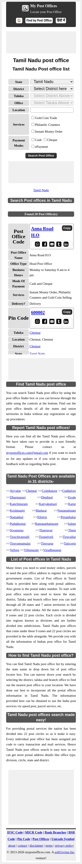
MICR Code (33, 832)
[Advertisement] (41, 42)
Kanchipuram (19, 504)
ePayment (41, 146)
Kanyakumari (48, 504)
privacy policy (64, 845)
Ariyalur (15, 490)
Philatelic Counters (47, 124)
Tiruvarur (47, 543)
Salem (72, 523)
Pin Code (23, 839)
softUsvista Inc (64, 852)
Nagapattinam (67, 510)
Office (18, 103)
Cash (38, 140)
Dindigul (47, 497)
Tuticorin (70, 543)
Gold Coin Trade (46, 118)
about (11, 845)
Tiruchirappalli (19, 537)
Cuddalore (69, 490)
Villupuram (31, 550)
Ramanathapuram (46, 523)
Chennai (35, 332)
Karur (72, 504)
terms (49, 845)
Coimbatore (49, 490)
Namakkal (16, 517)
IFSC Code (15, 832)
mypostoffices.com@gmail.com (27, 453)
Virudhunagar (52, 550)
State (18, 82)
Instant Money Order (49, 131)
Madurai (41, 510)
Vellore (14, 550)
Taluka (18, 96)
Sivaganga (16, 530)
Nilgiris (42, 517)
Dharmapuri (18, 497)
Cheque (52, 140)
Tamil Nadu (41, 190)
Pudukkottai (18, 523)
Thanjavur (46, 530)
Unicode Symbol (63, 839)
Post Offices (41, 839)
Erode (72, 497)
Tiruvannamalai (20, 543)
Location (18, 110)
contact (22, 845)
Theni (72, 530)
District (18, 89)
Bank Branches (55, 832)
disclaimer (36, 845)
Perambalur (68, 517)
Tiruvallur (69, 537)
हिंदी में (61, 20)
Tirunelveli (46, 537)
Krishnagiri (17, 510)
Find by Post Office (39, 20)
